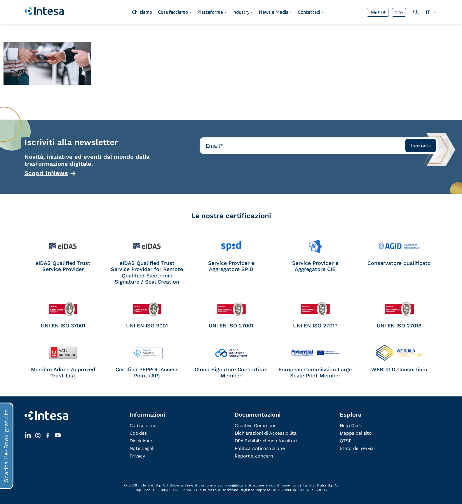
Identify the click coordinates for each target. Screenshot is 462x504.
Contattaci (309, 12)
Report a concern (254, 456)
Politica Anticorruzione (260, 448)
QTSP (399, 12)
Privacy (137, 456)
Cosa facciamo (173, 12)
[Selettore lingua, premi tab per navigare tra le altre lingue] (432, 12)
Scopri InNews (46, 173)
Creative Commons (255, 425)
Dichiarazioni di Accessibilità (266, 433)
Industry (241, 12)
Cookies (138, 433)
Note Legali (142, 448)
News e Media (273, 12)
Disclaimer (141, 440)
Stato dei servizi (357, 448)
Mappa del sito (356, 433)
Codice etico (143, 425)
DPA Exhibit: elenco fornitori (266, 440)
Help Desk (377, 12)
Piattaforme (210, 12)
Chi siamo (142, 12)
